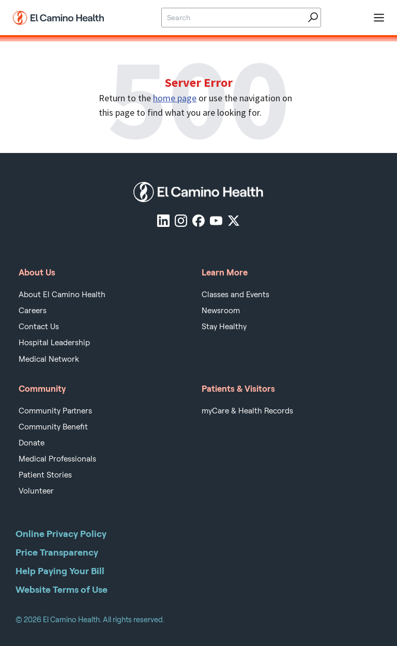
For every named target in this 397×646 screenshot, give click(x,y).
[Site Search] (232, 17)
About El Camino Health (62, 294)
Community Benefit (53, 427)
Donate (31, 443)
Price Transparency (57, 552)
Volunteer (36, 491)
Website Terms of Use (62, 589)
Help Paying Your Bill (60, 570)
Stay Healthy (224, 326)
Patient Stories (45, 475)
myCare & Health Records (247, 411)
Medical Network (49, 359)
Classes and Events (235, 294)
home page (174, 98)
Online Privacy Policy (61, 533)
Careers (33, 310)
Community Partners (55, 411)
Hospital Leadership (54, 342)
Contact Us (39, 326)
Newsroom (221, 310)
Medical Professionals (57, 459)
